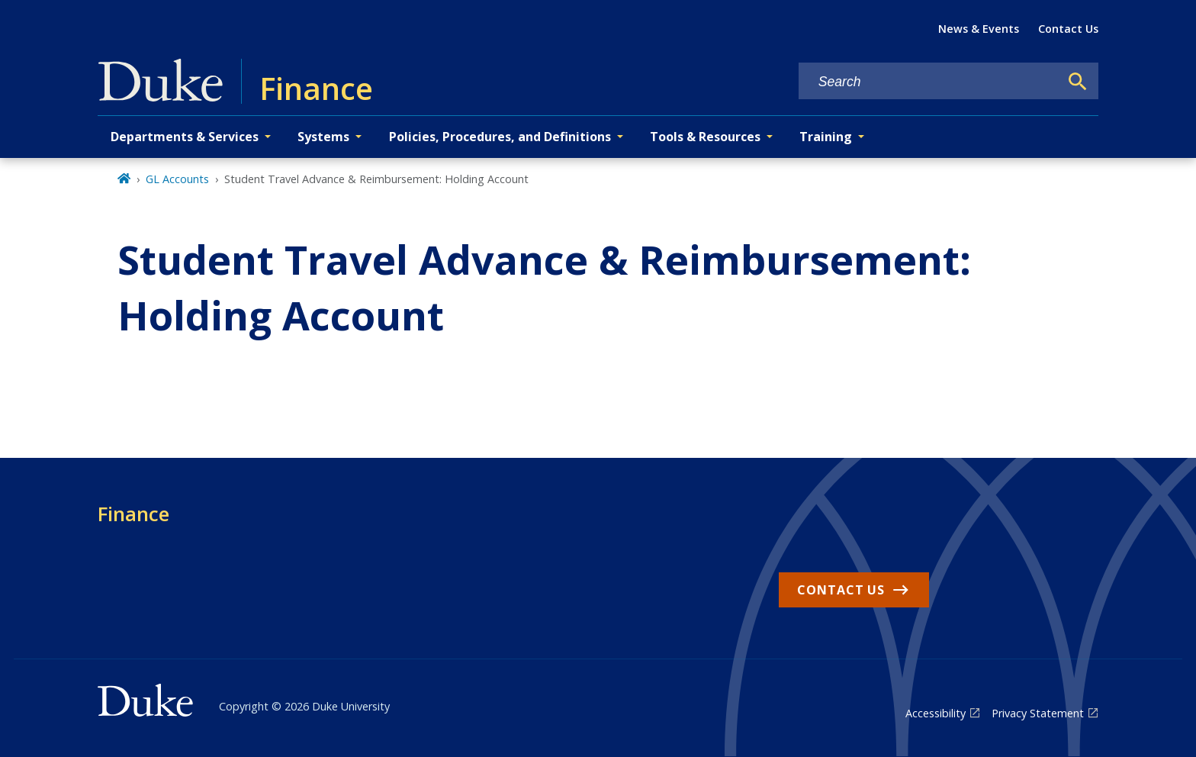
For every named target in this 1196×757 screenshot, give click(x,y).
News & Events (978, 28)
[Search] (1078, 81)
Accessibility (935, 713)
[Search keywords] (929, 82)
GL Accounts (177, 179)
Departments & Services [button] (185, 136)
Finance (133, 513)
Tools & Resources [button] (705, 136)
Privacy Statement (1038, 713)
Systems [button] (323, 136)
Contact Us (1068, 28)
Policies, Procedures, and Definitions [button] (500, 136)
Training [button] (825, 136)
